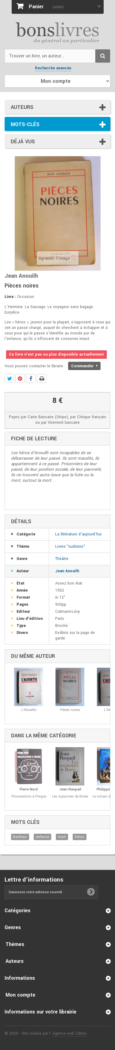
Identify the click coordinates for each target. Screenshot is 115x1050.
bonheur (20, 837)
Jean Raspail (70, 789)
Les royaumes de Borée (70, 796)
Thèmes (15, 944)
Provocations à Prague (28, 796)
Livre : (10, 296)
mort (62, 837)
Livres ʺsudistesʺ (70, 546)
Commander (84, 366)
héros (79, 837)
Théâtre (61, 559)
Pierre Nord (29, 789)
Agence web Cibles (69, 1033)
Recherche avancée (53, 68)
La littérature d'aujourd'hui (78, 534)
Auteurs (22, 107)
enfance (42, 837)
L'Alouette (28, 709)
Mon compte (20, 994)
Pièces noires (70, 709)
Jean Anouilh (67, 571)
